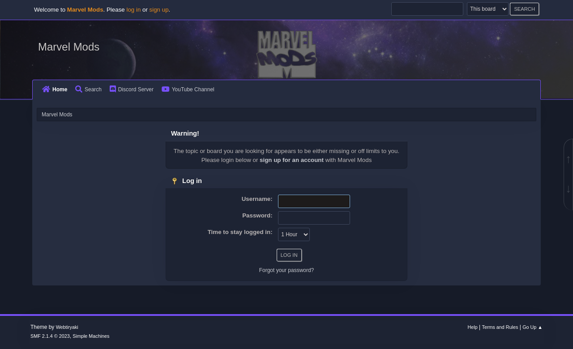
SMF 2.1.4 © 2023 (50, 336)
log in (133, 9)
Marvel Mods (68, 47)
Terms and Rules (500, 327)
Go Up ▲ (532, 327)
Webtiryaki (67, 327)
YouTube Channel (188, 89)
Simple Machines (91, 336)
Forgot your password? (286, 270)
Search (88, 89)
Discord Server (132, 89)
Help (473, 327)
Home (54, 89)
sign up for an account (292, 160)
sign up (159, 9)
